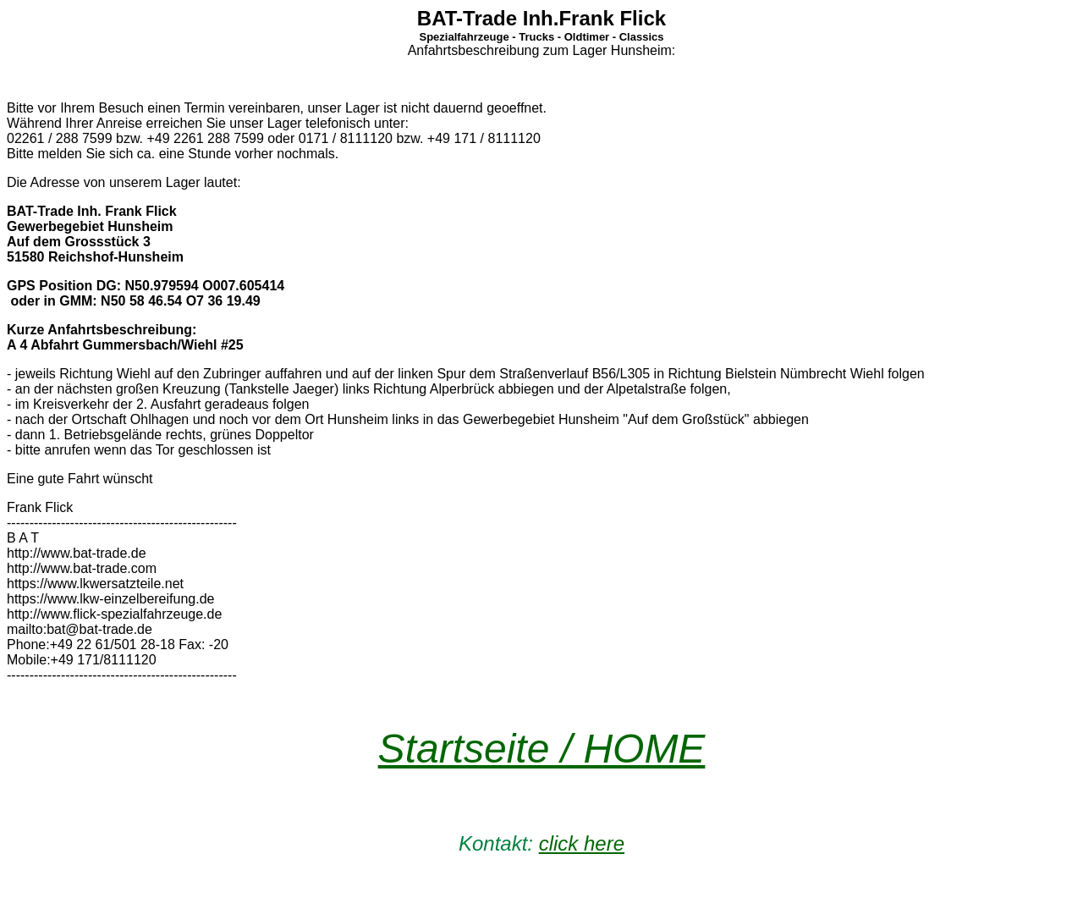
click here (581, 843)
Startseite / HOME (542, 748)
